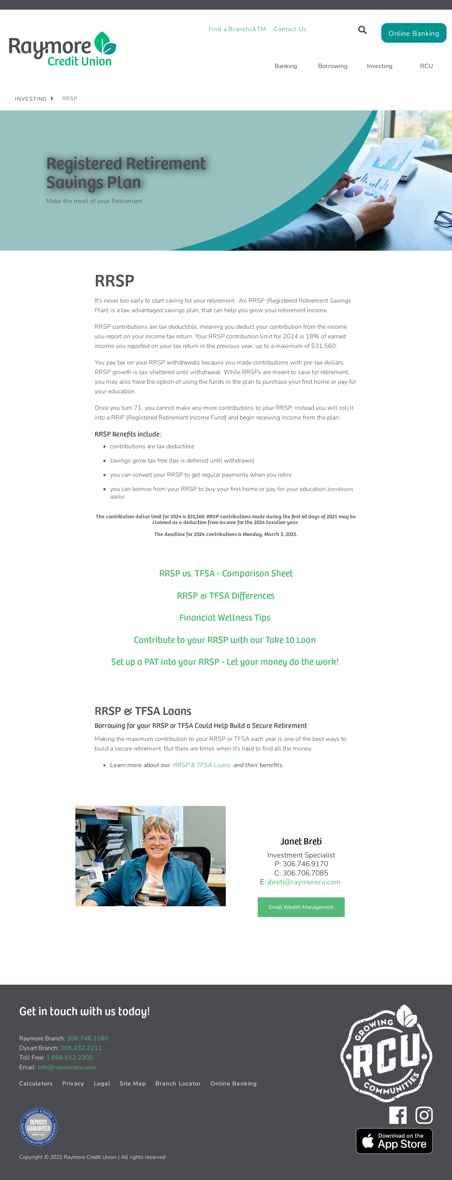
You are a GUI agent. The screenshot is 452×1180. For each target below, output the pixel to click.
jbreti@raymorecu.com (304, 882)
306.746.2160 (87, 1038)
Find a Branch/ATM (237, 29)
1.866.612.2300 (69, 1058)
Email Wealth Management (296, 907)
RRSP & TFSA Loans (201, 765)
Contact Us (290, 29)
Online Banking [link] (414, 33)
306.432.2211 (81, 1048)
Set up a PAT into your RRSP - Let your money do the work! (225, 661)
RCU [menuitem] (426, 66)
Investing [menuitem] (379, 66)
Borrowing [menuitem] (332, 66)
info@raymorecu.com (67, 1067)
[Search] (362, 30)
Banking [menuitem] (286, 66)
